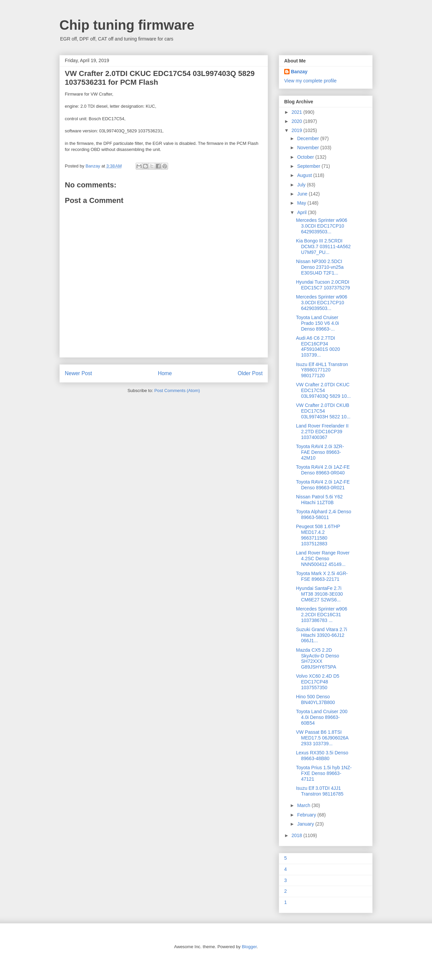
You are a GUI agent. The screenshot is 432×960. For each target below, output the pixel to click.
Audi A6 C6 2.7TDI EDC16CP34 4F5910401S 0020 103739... (318, 346)
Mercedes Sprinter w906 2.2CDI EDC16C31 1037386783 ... (321, 614)
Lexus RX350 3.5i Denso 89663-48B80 (322, 755)
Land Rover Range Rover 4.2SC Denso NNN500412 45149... (323, 558)
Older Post (250, 373)
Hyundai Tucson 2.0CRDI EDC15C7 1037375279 (323, 284)
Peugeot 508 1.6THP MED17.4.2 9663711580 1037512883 (318, 535)
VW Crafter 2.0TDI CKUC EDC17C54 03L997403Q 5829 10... (323, 390)
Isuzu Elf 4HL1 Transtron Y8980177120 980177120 (322, 370)
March (304, 805)
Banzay (299, 71)
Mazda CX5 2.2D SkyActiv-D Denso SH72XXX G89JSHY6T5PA (317, 658)
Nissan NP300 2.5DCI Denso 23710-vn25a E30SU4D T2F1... (320, 267)
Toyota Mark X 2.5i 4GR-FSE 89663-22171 (322, 576)
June (302, 194)
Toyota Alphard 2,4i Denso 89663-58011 (323, 514)
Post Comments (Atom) (177, 390)
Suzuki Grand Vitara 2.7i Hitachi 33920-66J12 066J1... (321, 635)
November (308, 147)
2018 (297, 835)
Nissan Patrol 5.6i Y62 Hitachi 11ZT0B (319, 499)
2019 (297, 130)
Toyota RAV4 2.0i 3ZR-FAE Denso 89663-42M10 (320, 452)
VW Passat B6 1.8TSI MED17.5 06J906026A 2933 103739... (322, 737)
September (309, 166)
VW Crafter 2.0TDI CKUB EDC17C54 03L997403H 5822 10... (323, 411)
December (308, 138)
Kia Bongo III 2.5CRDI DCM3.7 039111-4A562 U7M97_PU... (323, 246)
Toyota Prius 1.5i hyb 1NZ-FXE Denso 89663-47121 (324, 773)
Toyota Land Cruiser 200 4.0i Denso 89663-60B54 (322, 717)
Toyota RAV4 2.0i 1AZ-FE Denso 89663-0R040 (323, 469)
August (305, 175)
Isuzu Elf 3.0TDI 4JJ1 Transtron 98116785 (320, 791)
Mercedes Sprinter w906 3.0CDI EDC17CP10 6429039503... (321, 225)
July (302, 184)
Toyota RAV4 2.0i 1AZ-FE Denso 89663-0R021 (323, 484)
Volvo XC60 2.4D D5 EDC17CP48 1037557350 (317, 681)
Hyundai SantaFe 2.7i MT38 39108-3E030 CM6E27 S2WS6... (319, 594)
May (302, 203)
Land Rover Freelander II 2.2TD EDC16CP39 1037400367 (322, 431)
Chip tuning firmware (126, 25)
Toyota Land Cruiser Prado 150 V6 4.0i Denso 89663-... (317, 323)
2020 (297, 121)
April (302, 212)
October (306, 157)
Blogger (249, 946)
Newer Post (78, 373)
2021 (297, 112)
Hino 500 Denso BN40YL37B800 (315, 699)
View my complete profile (310, 80)
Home (165, 373)
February (307, 815)
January (306, 824)
